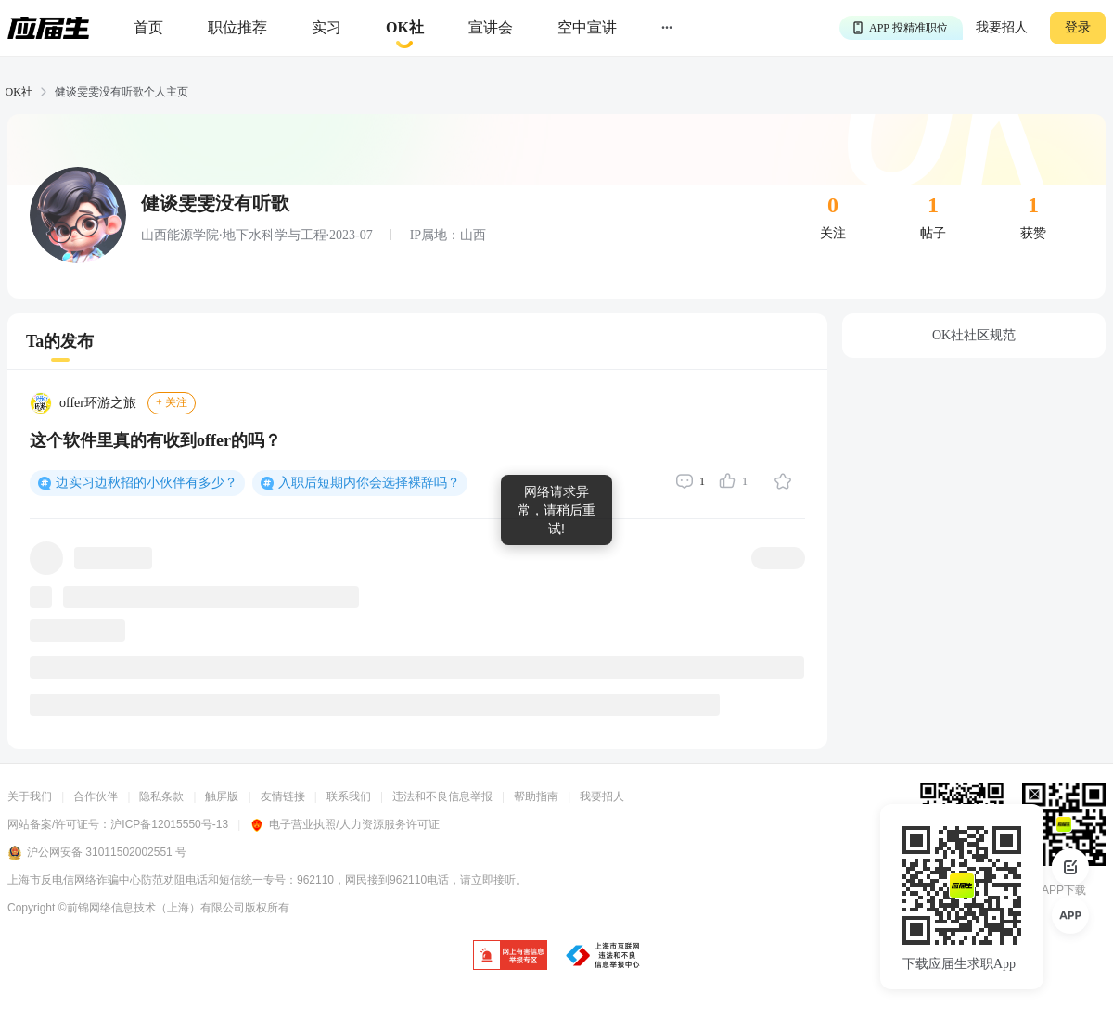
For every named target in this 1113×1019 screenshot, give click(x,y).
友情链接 (283, 796)
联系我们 (348, 796)
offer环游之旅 (97, 403)
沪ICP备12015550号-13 (169, 824)
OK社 (19, 91)
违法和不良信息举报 (442, 796)
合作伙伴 (95, 796)
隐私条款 (161, 796)
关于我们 (29, 796)
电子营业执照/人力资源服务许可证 (344, 824)
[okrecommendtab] (405, 28)
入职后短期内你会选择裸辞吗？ (369, 483)
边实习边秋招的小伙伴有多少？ (146, 483)
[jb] (510, 956)
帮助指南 (536, 796)
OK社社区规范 (974, 335)
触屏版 (221, 796)
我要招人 (1002, 27)
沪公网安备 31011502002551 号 (96, 853)
